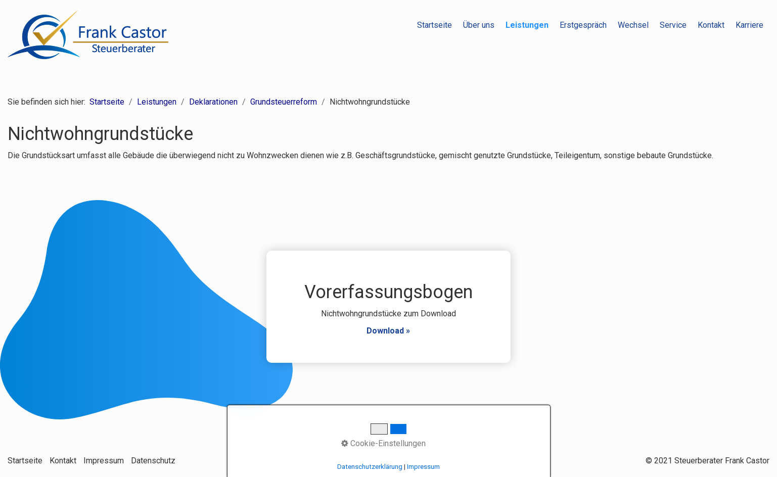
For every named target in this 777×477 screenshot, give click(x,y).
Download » (388, 331)
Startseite (434, 25)
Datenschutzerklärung (369, 466)
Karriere (749, 25)
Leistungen (527, 25)
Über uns (478, 25)
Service (673, 25)
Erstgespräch (583, 25)
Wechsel (633, 25)
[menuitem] (435, 25)
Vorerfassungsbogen (388, 306)
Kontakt (711, 25)
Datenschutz (153, 460)
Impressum (103, 460)
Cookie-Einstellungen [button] (383, 443)
